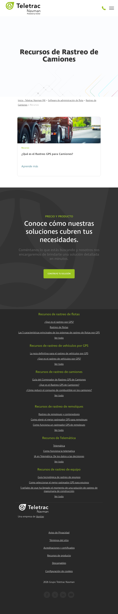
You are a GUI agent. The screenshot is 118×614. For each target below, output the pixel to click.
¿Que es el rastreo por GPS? (59, 322)
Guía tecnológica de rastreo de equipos (59, 477)
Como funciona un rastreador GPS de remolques (59, 425)
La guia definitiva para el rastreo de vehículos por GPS (59, 353)
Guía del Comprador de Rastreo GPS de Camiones (59, 379)
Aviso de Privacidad (59, 532)
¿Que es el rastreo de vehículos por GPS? (59, 359)
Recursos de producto (59, 555)
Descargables (59, 563)
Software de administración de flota (65, 100)
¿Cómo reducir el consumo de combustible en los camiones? (59, 390)
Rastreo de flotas (59, 327)
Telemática (59, 446)
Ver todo (59, 338)
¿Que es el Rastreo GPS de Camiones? (59, 385)
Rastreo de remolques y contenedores (59, 414)
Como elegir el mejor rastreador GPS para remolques (59, 419)
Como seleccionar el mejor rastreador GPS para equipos (59, 482)
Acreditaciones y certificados (59, 548)
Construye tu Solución (59, 273)
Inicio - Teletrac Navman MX (31, 100)
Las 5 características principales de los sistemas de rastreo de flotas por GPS (59, 332)
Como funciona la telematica (59, 451)
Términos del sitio (59, 540)
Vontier (40, 516)
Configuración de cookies (59, 571)
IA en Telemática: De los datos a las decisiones (59, 456)
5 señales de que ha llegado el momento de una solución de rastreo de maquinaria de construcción (59, 489)
